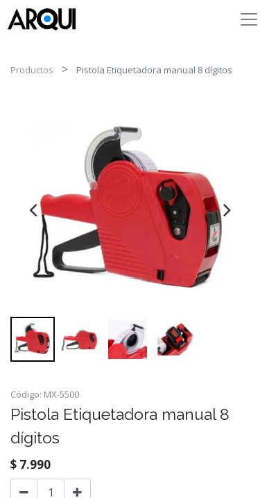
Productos (31, 70)
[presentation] (33, 209)
